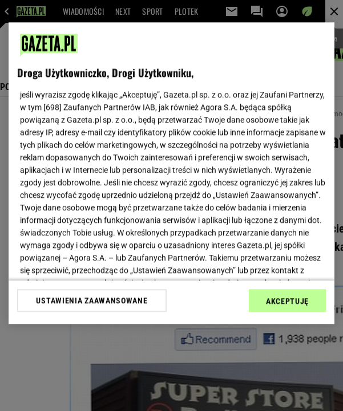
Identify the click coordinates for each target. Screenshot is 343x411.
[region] (171, 173)
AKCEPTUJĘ (287, 301)
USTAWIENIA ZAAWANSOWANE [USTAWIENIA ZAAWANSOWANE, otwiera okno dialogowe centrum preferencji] (91, 300)
